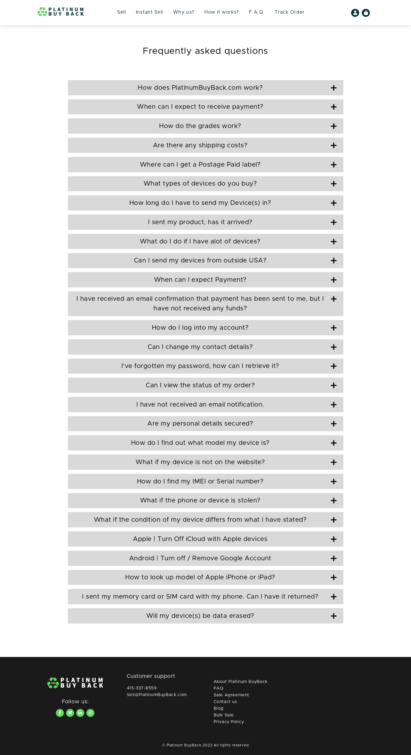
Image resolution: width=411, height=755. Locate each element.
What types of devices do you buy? (240, 184)
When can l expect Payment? (245, 280)
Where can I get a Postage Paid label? (238, 164)
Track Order (290, 12)
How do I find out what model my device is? (234, 443)
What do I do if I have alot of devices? (238, 241)
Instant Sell (149, 12)
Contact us (225, 702)
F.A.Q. (257, 12)
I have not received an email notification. (236, 404)
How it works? (221, 12)
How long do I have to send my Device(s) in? (233, 203)
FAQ (219, 688)
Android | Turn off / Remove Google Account (233, 558)
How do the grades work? (247, 126)
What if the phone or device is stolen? (238, 500)
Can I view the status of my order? (241, 385)
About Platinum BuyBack (241, 681)
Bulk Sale (224, 715)
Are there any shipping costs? (245, 145)
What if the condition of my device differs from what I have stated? (215, 520)
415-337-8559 (142, 688)
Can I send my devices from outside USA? (235, 260)
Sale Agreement (231, 695)
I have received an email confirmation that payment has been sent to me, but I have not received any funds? (206, 304)
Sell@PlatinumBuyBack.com (157, 695)
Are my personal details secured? (242, 423)
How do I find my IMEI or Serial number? (237, 481)
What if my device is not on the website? (236, 462)
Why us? (183, 12)
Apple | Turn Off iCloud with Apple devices (235, 539)
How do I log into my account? (244, 328)
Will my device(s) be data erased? (241, 616)
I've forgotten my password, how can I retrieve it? (229, 366)
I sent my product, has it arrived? (242, 222)
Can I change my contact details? (242, 347)
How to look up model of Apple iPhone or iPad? (230, 577)
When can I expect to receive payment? (236, 107)
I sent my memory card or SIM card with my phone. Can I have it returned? (209, 597)
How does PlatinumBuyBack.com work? (237, 88)
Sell (121, 12)
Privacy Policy (229, 722)
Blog (219, 708)
